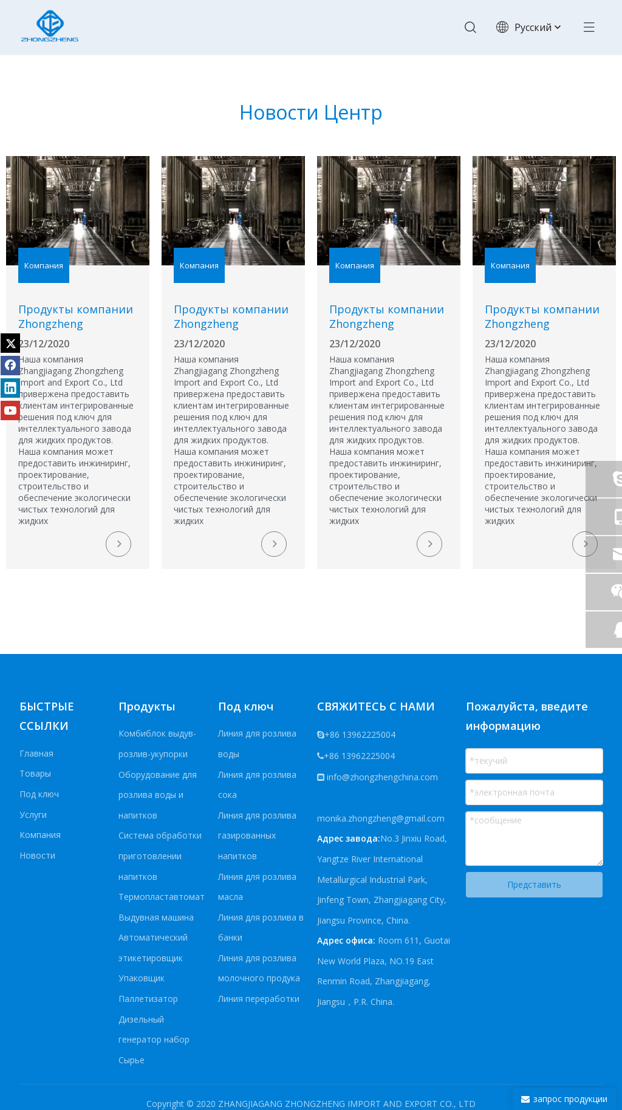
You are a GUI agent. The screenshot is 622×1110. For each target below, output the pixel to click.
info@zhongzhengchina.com (382, 777)
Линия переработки (258, 998)
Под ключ (39, 794)
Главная (36, 753)
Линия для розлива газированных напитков (257, 835)
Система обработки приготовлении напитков (160, 855)
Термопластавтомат (161, 896)
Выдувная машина (156, 917)
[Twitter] (10, 343)
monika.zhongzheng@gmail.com (381, 818)
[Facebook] (10, 365)
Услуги (33, 814)
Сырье (131, 1060)
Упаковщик (141, 978)
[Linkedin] (10, 388)
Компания (40, 834)
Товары (35, 773)
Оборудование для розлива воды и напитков (157, 795)
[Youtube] (10, 410)
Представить (534, 884)
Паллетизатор (148, 998)
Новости (37, 855)
